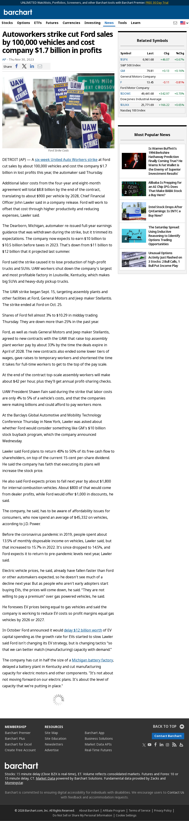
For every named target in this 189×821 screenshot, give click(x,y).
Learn (135, 22)
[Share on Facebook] (16, 66)
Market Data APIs (98, 744)
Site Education (55, 738)
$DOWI (125, 93)
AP (4, 59)
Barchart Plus (15, 738)
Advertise (52, 750)
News (109, 22)
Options (23, 22)
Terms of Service (139, 810)
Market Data (45, 778)
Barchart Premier (18, 733)
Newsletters (54, 744)
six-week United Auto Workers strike (66, 159)
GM (122, 71)
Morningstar (14, 782)
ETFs (38, 22)
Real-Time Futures (98, 750)
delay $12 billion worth (83, 630)
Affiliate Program (114, 810)
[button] (184, 23)
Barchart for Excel (18, 744)
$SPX (124, 59)
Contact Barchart (168, 736)
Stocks (7, 22)
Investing (92, 22)
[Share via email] (40, 66)
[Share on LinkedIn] (32, 66)
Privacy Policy (163, 810)
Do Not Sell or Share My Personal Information (82, 815)
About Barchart (89, 810)
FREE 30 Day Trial (157, 3)
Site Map (51, 733)
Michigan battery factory (92, 660)
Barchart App (94, 733)
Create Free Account (20, 750)
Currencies (71, 22)
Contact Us (175, 792)
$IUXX (124, 105)
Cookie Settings (126, 815)
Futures (52, 22)
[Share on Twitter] (24, 66)
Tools (122, 22)
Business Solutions (99, 738)
